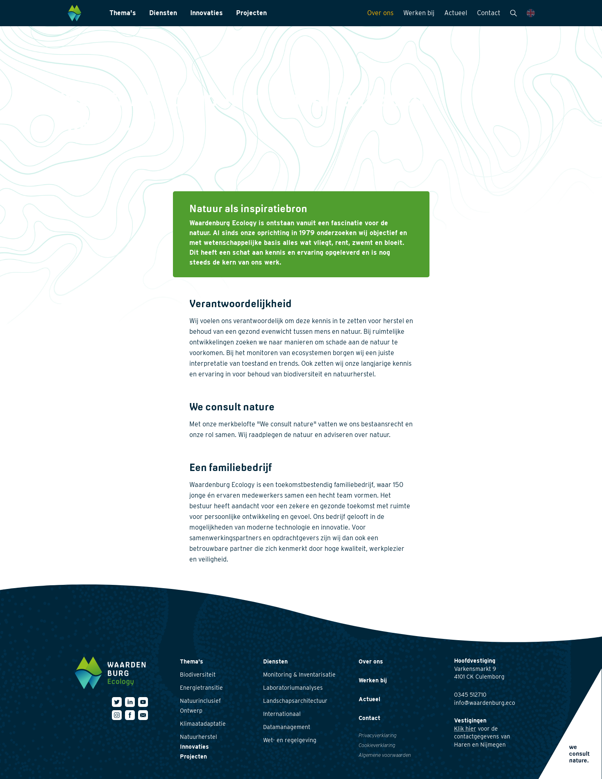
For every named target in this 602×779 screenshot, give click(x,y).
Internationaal (282, 714)
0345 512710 (470, 694)
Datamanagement (286, 727)
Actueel (455, 13)
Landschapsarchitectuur (295, 700)
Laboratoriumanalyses (293, 687)
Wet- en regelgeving (289, 740)
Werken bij (418, 13)
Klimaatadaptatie (203, 723)
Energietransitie (201, 687)
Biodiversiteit (198, 674)
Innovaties (206, 13)
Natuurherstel (198, 737)
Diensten (163, 13)
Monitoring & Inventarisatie (299, 674)
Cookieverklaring (377, 745)
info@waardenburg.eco (484, 703)
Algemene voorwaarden (385, 755)
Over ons (380, 13)
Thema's (122, 13)
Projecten (251, 13)
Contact (488, 13)
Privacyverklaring (378, 735)
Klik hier (465, 728)
